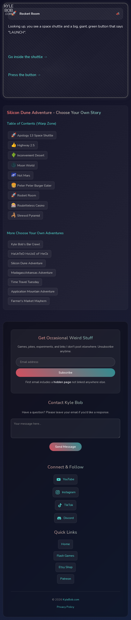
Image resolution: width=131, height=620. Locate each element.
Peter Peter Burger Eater (31, 185)
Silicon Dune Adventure (27, 263)
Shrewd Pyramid (25, 215)
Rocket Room (23, 195)
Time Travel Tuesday (25, 282)
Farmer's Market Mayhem (28, 301)
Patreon (65, 579)
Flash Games (65, 556)
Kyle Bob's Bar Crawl (25, 244)
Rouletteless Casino (28, 205)
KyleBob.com (71, 599)
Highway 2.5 (23, 145)
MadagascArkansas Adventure (32, 273)
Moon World (22, 165)
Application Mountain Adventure (33, 291)
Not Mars (20, 175)
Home (65, 544)
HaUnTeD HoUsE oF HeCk (29, 254)
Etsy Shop (66, 567)
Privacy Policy (65, 607)
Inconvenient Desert (27, 155)
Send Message (65, 447)
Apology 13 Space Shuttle (32, 135)
